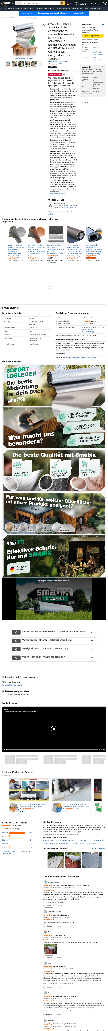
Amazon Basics (49, 8)
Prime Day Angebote (15, 8)
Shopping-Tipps (77, 8)
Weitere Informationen (69, 207)
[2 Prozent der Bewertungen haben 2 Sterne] (17, 844)
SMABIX (95, 47)
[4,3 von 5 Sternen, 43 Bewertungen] (33, 258)
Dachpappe (33, 18)
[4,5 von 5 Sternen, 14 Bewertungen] (52, 256)
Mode (86, 8)
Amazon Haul (28, 8)
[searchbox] (40, 3)
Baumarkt (4, 18)
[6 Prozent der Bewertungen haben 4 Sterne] (17, 836)
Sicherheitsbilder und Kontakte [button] (12, 685)
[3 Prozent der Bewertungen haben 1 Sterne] (17, 847)
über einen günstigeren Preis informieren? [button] (84, 357)
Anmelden (85, 44)
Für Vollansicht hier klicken (24, 59)
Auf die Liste (85, 103)
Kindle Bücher (95, 8)
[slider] (52, 749)
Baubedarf (12, 18)
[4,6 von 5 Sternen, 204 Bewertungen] (92, 256)
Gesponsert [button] (6, 775)
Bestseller (39, 8)
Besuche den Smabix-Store (57, 61)
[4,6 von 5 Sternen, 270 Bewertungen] (13, 258)
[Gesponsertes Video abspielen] (29, 789)
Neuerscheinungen (63, 8)
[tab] (48, 840)
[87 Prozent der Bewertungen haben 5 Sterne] (17, 833)
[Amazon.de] (7, 3)
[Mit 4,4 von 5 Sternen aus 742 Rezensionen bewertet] (34, 808)
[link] (17, 250)
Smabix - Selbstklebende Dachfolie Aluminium (20, 711)
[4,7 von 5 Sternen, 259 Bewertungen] (72, 258)
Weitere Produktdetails (57, 194)
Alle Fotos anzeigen (98, 848)
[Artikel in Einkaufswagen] (104, 3)
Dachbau (26, 18)
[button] (3, 8)
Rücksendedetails (62, 350)
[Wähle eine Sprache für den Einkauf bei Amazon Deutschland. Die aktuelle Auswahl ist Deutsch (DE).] (69, 3)
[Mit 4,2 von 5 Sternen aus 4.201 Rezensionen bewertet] (77, 808)
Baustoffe (19, 18)
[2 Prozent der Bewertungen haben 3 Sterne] (17, 840)
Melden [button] (59, 906)
